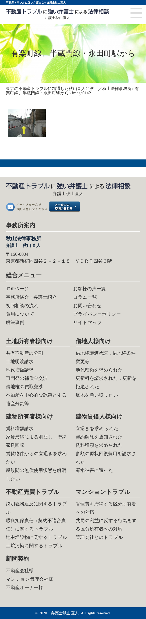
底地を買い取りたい (97, 395)
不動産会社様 (20, 570)
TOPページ (17, 288)
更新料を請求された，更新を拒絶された (106, 382)
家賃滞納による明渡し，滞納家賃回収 (36, 441)
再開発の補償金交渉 (27, 378)
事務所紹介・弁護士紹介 (31, 297)
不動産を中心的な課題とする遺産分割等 (36, 399)
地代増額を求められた (99, 369)
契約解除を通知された (99, 436)
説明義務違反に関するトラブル (36, 508)
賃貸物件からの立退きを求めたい (36, 458)
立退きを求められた (97, 428)
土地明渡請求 (20, 361)
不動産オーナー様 (24, 587)
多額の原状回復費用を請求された (106, 458)
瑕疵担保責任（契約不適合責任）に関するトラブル (36, 525)
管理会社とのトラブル (99, 537)
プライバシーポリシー (97, 314)
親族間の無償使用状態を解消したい (36, 474)
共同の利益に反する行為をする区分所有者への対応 (106, 525)
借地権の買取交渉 (24, 386)
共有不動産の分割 (24, 353)
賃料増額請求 (20, 428)
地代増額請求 (20, 369)
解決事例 (15, 322)
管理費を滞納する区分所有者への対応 (106, 508)
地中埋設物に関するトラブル (36, 537)
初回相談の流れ (22, 305)
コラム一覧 (85, 297)
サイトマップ (87, 322)
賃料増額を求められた (99, 445)
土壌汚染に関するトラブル (34, 545)
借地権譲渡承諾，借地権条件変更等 (106, 357)
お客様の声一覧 (89, 288)
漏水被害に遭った (94, 470)
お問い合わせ (87, 305)
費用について (20, 314)
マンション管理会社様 (29, 579)
